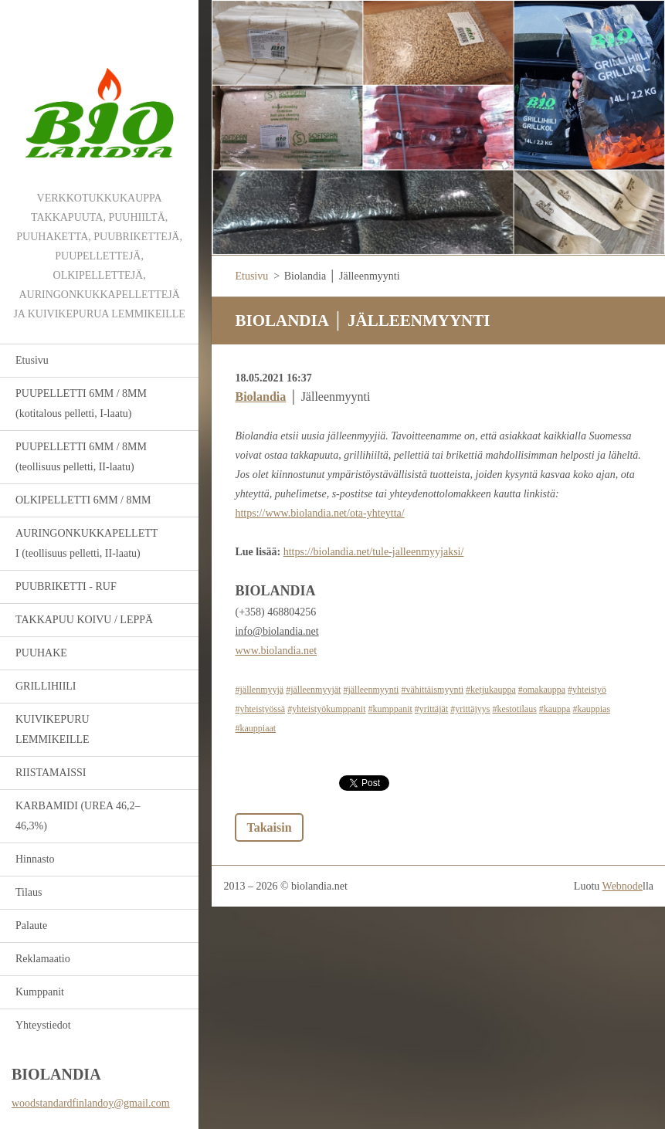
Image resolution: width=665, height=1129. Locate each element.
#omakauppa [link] (541, 689)
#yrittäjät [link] (431, 709)
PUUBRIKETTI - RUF (66, 586)
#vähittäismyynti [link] (432, 689)
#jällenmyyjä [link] (259, 689)
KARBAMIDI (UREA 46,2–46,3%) (77, 816)
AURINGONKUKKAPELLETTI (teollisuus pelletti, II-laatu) (86, 543)
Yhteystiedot (43, 1025)
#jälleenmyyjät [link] (313, 689)
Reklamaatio (42, 959)
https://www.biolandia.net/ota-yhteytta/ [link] (319, 513)
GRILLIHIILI (45, 686)
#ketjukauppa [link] (491, 689)
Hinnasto (35, 859)
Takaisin (268, 827)
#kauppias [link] (591, 709)
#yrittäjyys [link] (470, 709)
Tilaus (28, 892)
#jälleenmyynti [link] (371, 689)
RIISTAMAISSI (50, 772)
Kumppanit (39, 992)
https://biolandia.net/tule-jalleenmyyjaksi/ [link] (373, 552)
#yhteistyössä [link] (260, 709)
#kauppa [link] (555, 709)
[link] (260, 396)
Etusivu (32, 360)
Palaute (31, 925)
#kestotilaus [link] (514, 709)
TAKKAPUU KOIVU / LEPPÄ (84, 620)
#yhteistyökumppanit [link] (326, 709)
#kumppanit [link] (390, 709)
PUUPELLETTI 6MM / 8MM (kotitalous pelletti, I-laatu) (81, 403)
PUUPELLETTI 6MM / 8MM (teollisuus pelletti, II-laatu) (81, 457)
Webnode (622, 886)
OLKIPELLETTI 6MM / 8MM (83, 500)
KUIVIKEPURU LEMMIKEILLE (52, 729)
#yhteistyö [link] (587, 689)
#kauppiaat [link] (255, 728)
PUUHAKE (41, 653)
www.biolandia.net (276, 650)
